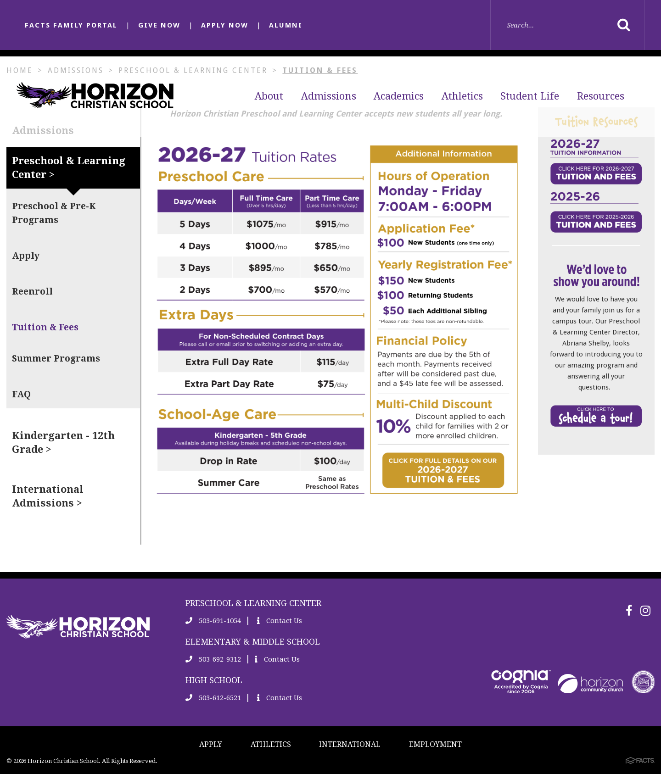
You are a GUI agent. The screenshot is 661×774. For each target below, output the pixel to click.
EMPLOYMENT (435, 744)
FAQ (21, 394)
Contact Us (279, 621)
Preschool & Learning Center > (68, 167)
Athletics (462, 96)
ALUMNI (285, 25)
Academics (399, 96)
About (269, 96)
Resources (600, 96)
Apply (25, 256)
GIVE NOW (159, 25)
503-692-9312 (213, 659)
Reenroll (32, 291)
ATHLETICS (271, 744)
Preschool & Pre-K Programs (54, 213)
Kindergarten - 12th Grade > (63, 442)
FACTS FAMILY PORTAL (71, 25)
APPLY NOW (224, 25)
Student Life (529, 96)
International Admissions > (48, 496)
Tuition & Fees (45, 327)
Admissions (328, 96)
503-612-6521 (213, 698)
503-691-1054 (213, 621)
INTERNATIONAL (350, 744)
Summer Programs (56, 358)
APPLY (210, 744)
